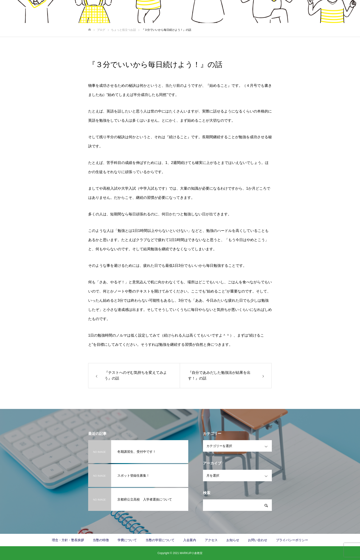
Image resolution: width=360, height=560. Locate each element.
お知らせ (232, 540)
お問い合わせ (341, 12)
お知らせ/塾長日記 (310, 12)
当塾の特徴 (174, 12)
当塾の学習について (253, 12)
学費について (199, 12)
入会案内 (224, 12)
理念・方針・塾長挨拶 (141, 12)
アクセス (282, 12)
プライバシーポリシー (292, 540)
